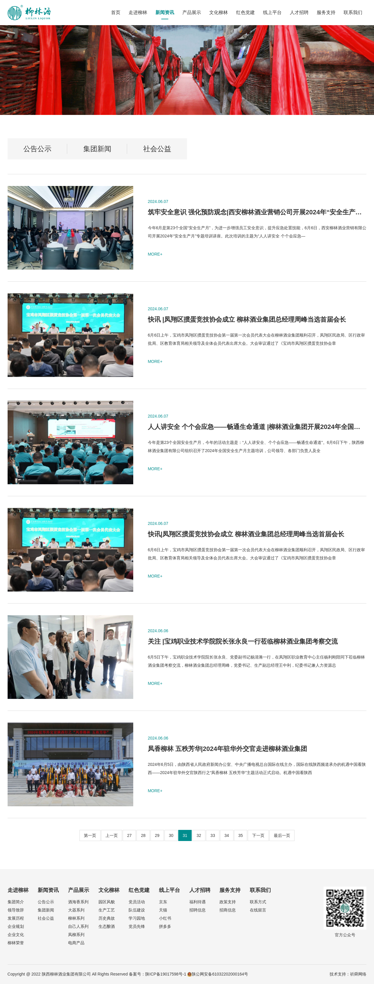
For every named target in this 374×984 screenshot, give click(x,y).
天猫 (163, 910)
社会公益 (157, 149)
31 (185, 835)
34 (226, 835)
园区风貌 (106, 901)
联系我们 (353, 12)
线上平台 (272, 12)
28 (143, 835)
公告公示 (37, 149)
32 (199, 835)
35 (240, 835)
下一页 (258, 835)
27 (129, 835)
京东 (163, 901)
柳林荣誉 (16, 942)
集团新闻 (97, 149)
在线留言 (258, 910)
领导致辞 (16, 910)
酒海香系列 (78, 901)
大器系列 (76, 910)
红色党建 (245, 12)
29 (157, 835)
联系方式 (258, 901)
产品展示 (191, 12)
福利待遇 (197, 901)
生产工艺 (106, 910)
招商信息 (227, 910)
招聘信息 (197, 910)
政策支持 (227, 901)
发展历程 (16, 918)
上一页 (111, 835)
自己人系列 (78, 926)
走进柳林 (138, 12)
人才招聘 (299, 12)
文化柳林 (218, 12)
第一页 (90, 835)
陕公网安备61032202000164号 (217, 974)
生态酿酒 (106, 926)
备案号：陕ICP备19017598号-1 (157, 974)
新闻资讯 (164, 12)
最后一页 (282, 835)
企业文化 (16, 934)
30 (171, 835)
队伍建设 (137, 910)
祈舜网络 (358, 974)
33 (212, 835)
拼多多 (165, 926)
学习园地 (137, 918)
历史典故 (106, 918)
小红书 (165, 918)
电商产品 (76, 942)
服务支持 (326, 12)
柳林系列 (76, 918)
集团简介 (16, 901)
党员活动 (137, 901)
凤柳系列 (76, 934)
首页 (115, 12)
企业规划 (16, 926)
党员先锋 (137, 926)
